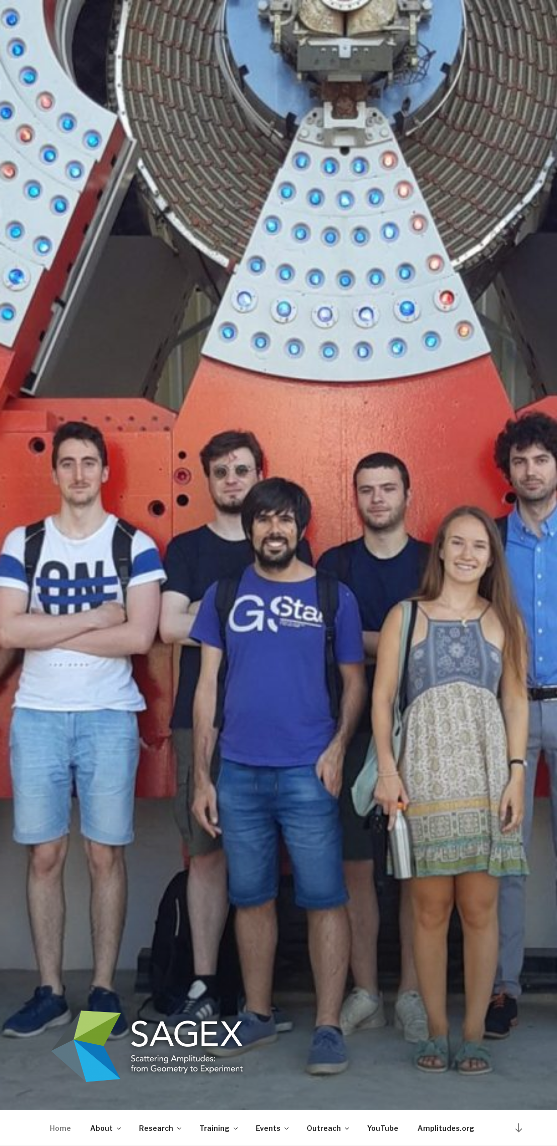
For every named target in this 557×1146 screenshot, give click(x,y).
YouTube (382, 1128)
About (106, 1128)
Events (273, 1128)
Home (60, 1128)
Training (219, 1128)
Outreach (329, 1128)
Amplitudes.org (445, 1128)
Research (161, 1128)
